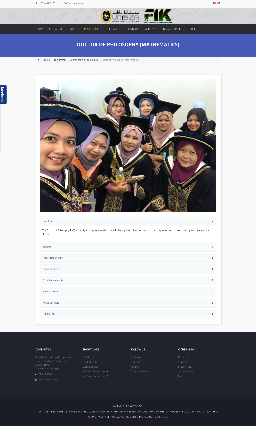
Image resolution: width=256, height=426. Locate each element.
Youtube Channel (139, 371)
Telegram (135, 366)
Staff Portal (88, 357)
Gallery (149, 29)
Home (40, 29)
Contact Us (56, 29)
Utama (46, 59)
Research (113, 29)
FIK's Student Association (96, 371)
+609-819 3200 (47, 3)
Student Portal (90, 362)
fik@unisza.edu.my (73, 3)
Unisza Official (90, 366)
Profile (72, 29)
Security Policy (185, 371)
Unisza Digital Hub (173, 29)
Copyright (183, 362)
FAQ (180, 376)
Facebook (135, 357)
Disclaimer (183, 357)
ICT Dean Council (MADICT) (96, 376)
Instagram (135, 362)
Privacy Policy (185, 366)
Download (133, 29)
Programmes (92, 29)
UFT (193, 29)
